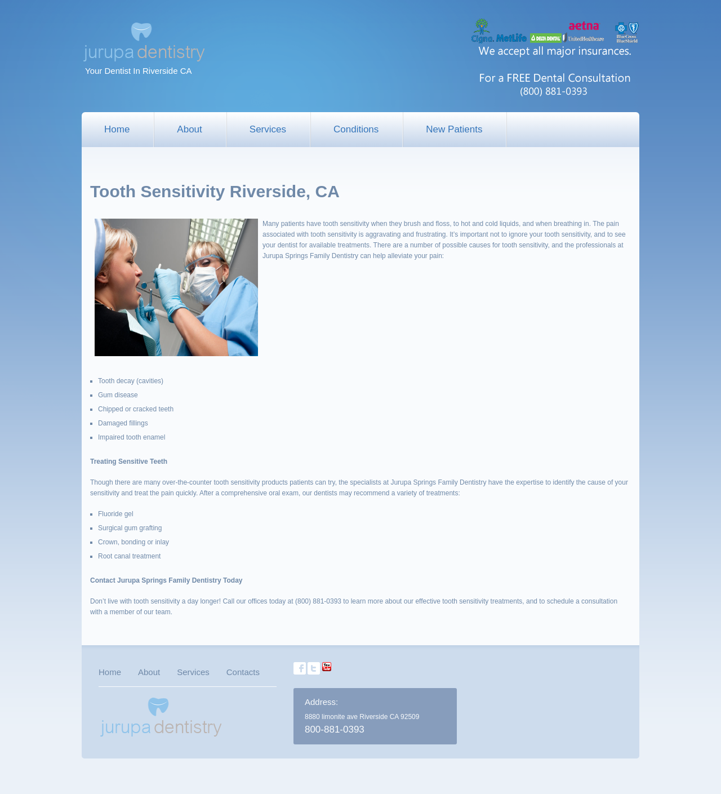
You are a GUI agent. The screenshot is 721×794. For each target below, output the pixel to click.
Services (268, 129)
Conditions (356, 129)
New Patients (454, 129)
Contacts (243, 672)
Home (117, 129)
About (189, 129)
